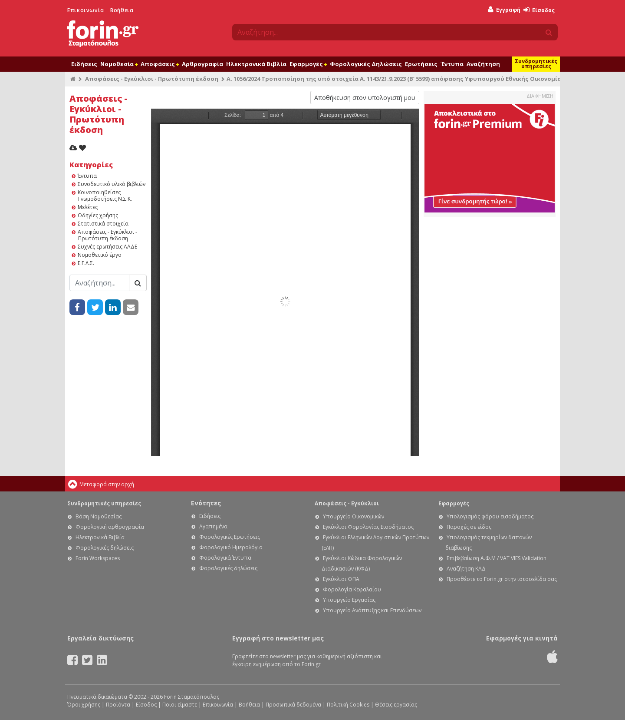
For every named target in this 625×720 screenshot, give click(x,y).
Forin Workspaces (98, 558)
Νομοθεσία (119, 64)
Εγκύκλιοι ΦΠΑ (341, 579)
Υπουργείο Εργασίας (349, 600)
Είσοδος (539, 10)
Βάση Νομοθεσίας (99, 516)
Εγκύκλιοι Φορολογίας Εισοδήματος (368, 527)
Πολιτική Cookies (348, 704)
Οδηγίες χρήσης (98, 215)
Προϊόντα (118, 704)
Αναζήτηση (483, 64)
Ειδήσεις (84, 64)
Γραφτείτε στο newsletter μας (269, 656)
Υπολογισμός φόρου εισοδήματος (490, 516)
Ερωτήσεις (421, 64)
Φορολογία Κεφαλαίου (352, 589)
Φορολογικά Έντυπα (225, 557)
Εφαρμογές (308, 64)
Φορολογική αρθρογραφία (110, 527)
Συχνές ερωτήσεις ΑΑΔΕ (107, 246)
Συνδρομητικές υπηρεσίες (536, 63)
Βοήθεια (121, 10)
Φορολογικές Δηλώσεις (366, 64)
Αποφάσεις (160, 64)
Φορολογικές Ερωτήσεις (229, 537)
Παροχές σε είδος (469, 527)
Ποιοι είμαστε (179, 704)
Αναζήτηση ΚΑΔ (466, 568)
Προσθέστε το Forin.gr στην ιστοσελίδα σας (502, 579)
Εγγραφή (504, 9)
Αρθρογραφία (202, 64)
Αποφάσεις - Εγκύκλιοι (347, 503)
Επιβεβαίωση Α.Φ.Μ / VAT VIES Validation (496, 558)
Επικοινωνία (85, 10)
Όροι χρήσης (83, 704)
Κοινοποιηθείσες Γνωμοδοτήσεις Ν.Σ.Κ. (105, 195)
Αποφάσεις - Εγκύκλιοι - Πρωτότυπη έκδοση (151, 79)
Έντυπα (452, 64)
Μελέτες (88, 207)
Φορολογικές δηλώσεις (105, 547)
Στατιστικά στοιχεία (103, 223)
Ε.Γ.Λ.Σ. (86, 263)
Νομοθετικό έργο (100, 255)
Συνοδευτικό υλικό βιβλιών (111, 184)
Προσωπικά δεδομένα (293, 704)
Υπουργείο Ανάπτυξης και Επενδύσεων (372, 610)
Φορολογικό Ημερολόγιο (231, 547)
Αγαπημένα (213, 526)
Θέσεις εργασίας (396, 704)
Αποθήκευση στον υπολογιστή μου (364, 97)
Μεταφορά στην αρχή (106, 484)
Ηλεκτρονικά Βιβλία (256, 64)
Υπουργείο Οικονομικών (353, 516)
